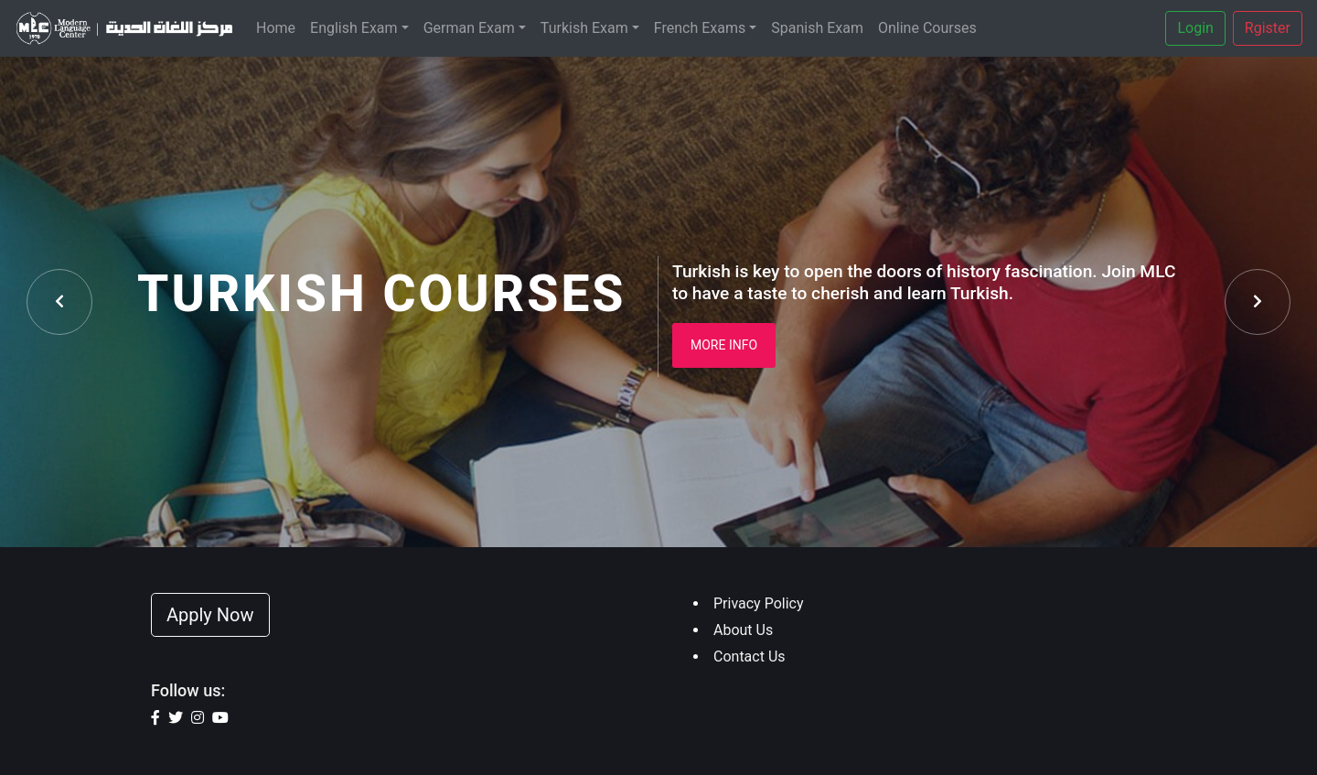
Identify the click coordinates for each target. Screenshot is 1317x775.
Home (275, 28)
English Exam (354, 28)
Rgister (1267, 28)
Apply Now (210, 615)
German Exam (469, 28)
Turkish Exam (584, 28)
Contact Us (749, 656)
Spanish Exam (817, 28)
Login (1195, 28)
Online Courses (927, 28)
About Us (743, 630)
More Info (724, 345)
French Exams (699, 28)
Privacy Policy (758, 603)
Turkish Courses (381, 293)
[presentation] (59, 302)
